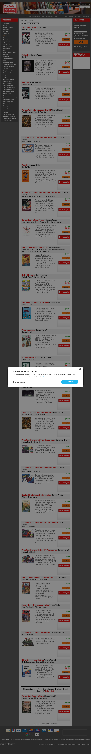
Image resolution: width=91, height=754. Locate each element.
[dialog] (45, 377)
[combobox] (80, 369)
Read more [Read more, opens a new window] (46, 377)
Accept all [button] (70, 382)
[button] (19, 382)
